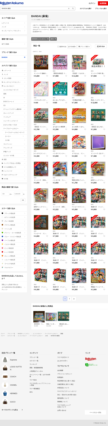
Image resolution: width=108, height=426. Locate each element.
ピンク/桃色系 (13, 248)
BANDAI (13, 57)
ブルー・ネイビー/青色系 (13, 236)
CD (14, 105)
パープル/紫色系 (13, 240)
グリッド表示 (84, 46)
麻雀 (53, 39)
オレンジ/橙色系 (13, 256)
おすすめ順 (72, 46)
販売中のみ (61, 46)
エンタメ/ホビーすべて (14, 90)
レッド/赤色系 (13, 252)
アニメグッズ (14, 148)
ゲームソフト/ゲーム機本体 (14, 109)
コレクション (14, 144)
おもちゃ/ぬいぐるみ (14, 125)
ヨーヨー (14, 136)
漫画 (14, 94)
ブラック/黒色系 (13, 213)
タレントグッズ (14, 113)
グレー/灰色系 (13, 221)
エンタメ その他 (14, 155)
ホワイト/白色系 (13, 217)
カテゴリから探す (86, 8)
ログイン (92, 3)
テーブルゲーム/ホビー (14, 128)
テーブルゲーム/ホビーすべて (15, 133)
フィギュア (14, 117)
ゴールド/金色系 (13, 263)
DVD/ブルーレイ (14, 101)
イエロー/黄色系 (13, 244)
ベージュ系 (13, 229)
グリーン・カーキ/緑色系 (13, 233)
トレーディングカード (14, 121)
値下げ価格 (13, 44)
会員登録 (103, 3)
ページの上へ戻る (95, 412)
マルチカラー (13, 267)
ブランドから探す (101, 8)
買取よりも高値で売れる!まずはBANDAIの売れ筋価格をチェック (13, 287)
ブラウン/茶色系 (13, 225)
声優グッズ (14, 151)
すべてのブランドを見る (10, 410)
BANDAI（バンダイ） (40, 39)
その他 (15, 140)
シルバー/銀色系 (13, 260)
